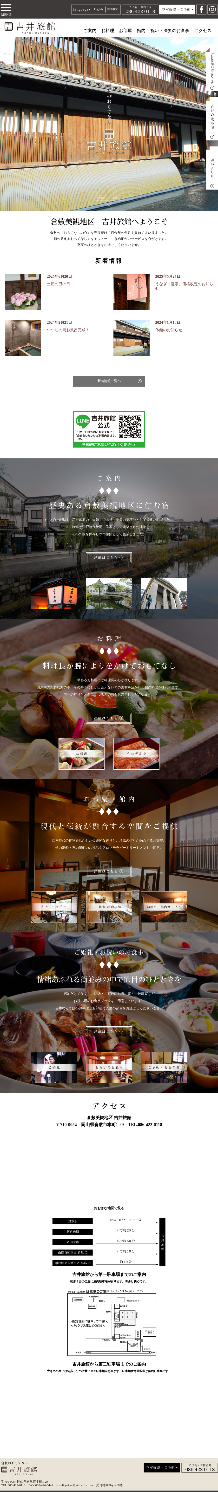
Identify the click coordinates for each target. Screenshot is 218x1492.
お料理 (107, 30)
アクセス (202, 30)
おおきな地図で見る (109, 1208)
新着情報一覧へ (109, 381)
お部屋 (125, 30)
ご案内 (89, 30)
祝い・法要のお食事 (169, 30)
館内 (141, 30)
